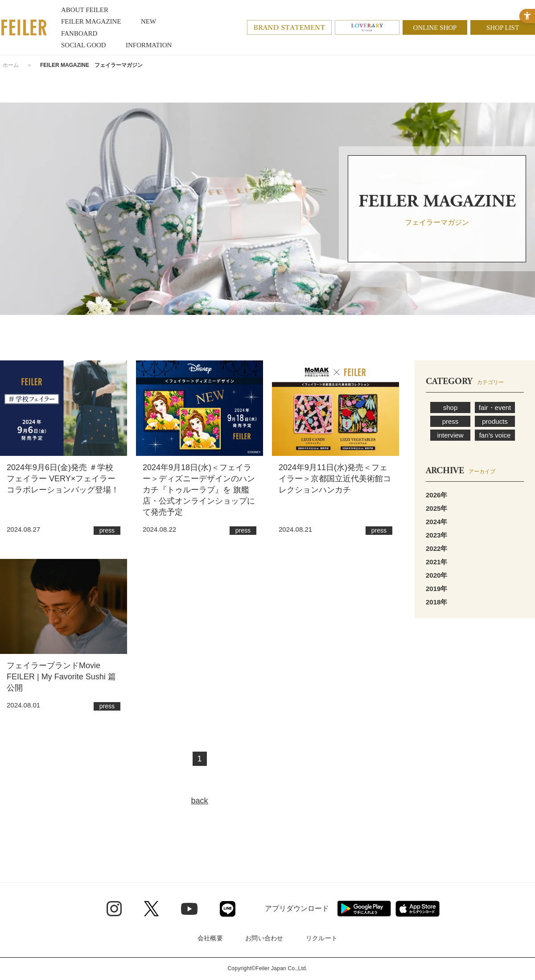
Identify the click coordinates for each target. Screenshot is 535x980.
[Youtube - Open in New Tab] (189, 908)
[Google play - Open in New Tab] (364, 909)
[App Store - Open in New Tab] (417, 909)
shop (450, 407)
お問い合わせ (264, 938)
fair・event (495, 407)
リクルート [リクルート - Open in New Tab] (321, 938)
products (495, 421)
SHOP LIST (502, 27)
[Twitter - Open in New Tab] (151, 908)
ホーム (11, 65)
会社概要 (210, 938)
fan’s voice (495, 435)
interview (450, 435)
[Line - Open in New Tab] (227, 909)
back (199, 800)
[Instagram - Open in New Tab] (114, 908)
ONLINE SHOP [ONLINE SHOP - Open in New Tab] (435, 27)
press (450, 421)
